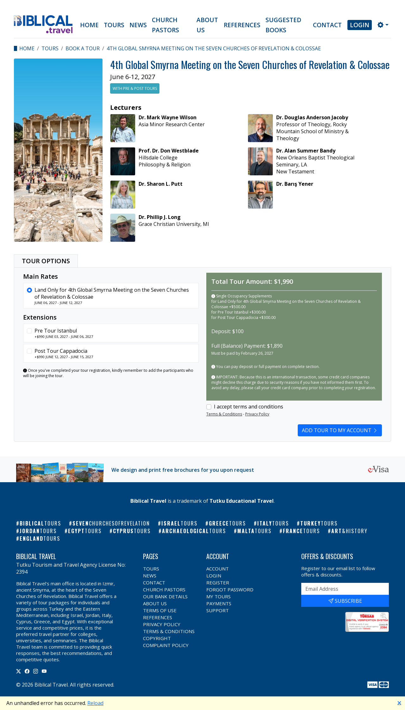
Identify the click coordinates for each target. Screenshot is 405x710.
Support (217, 610)
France (301, 531)
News (138, 25)
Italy (273, 523)
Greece (227, 523)
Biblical (40, 523)
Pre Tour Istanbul (55, 330)
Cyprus (132, 531)
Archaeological (194, 531)
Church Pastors (165, 25)
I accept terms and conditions (248, 406)
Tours (114, 25)
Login (359, 25)
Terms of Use (160, 610)
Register (217, 582)
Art (349, 531)
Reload (95, 703)
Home (89, 25)
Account (217, 568)
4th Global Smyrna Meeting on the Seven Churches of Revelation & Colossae (214, 48)
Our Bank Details (165, 596)
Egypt (85, 531)
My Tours (218, 596)
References (242, 25)
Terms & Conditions (224, 414)
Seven (111, 523)
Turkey (319, 523)
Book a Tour (82, 48)
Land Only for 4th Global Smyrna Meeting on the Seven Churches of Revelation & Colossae (111, 293)
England (40, 538)
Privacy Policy (257, 414)
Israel (179, 523)
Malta (254, 531)
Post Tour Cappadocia (60, 350)
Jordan (38, 531)
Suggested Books (283, 25)
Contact (327, 25)
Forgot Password (229, 589)
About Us (207, 25)
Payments (218, 603)
